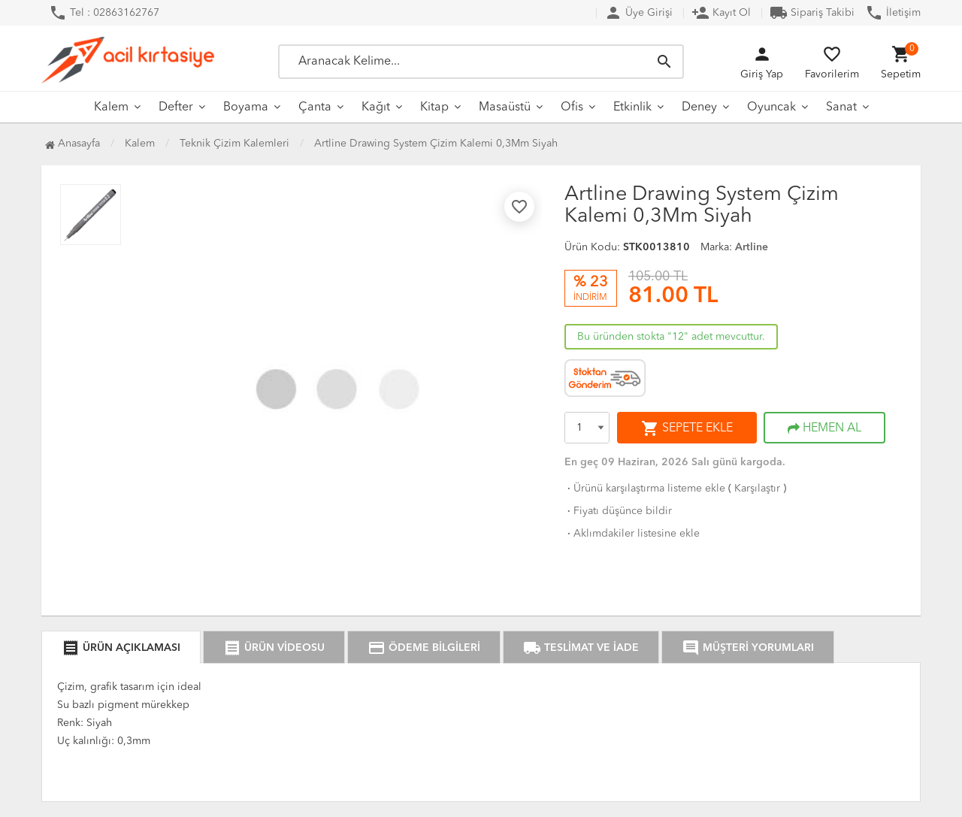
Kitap (434, 107)
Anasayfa (72, 143)
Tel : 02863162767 (104, 13)
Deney (699, 107)
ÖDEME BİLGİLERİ (424, 647)
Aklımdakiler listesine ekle (632, 533)
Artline (751, 247)
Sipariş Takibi (812, 13)
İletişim (893, 13)
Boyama (245, 107)
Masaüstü (505, 107)
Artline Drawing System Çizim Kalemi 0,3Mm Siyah (436, 143)
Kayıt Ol (721, 13)
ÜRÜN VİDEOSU (274, 647)
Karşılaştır (757, 488)
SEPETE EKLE (687, 428)
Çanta (314, 107)
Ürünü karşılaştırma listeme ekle (644, 488)
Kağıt (376, 107)
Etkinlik (632, 107)
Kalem (111, 107)
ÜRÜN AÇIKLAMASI (121, 647)
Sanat (841, 107)
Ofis (572, 107)
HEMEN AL (824, 428)
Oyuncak (771, 107)
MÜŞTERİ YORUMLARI (748, 647)
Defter (176, 107)
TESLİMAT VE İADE (581, 647)
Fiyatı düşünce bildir (618, 511)
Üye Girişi (638, 13)
